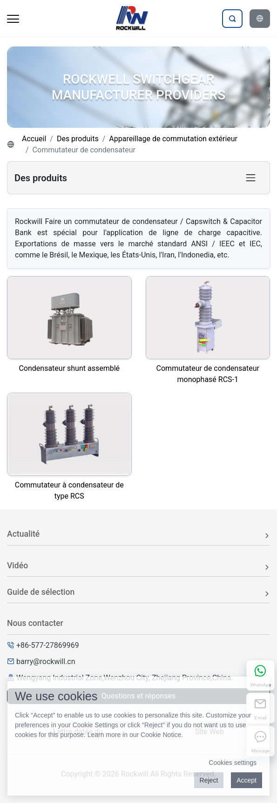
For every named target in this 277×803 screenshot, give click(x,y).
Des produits (78, 138)
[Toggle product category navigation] (251, 178)
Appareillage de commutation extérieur (173, 138)
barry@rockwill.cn (45, 661)
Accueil (34, 138)
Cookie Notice (161, 734)
